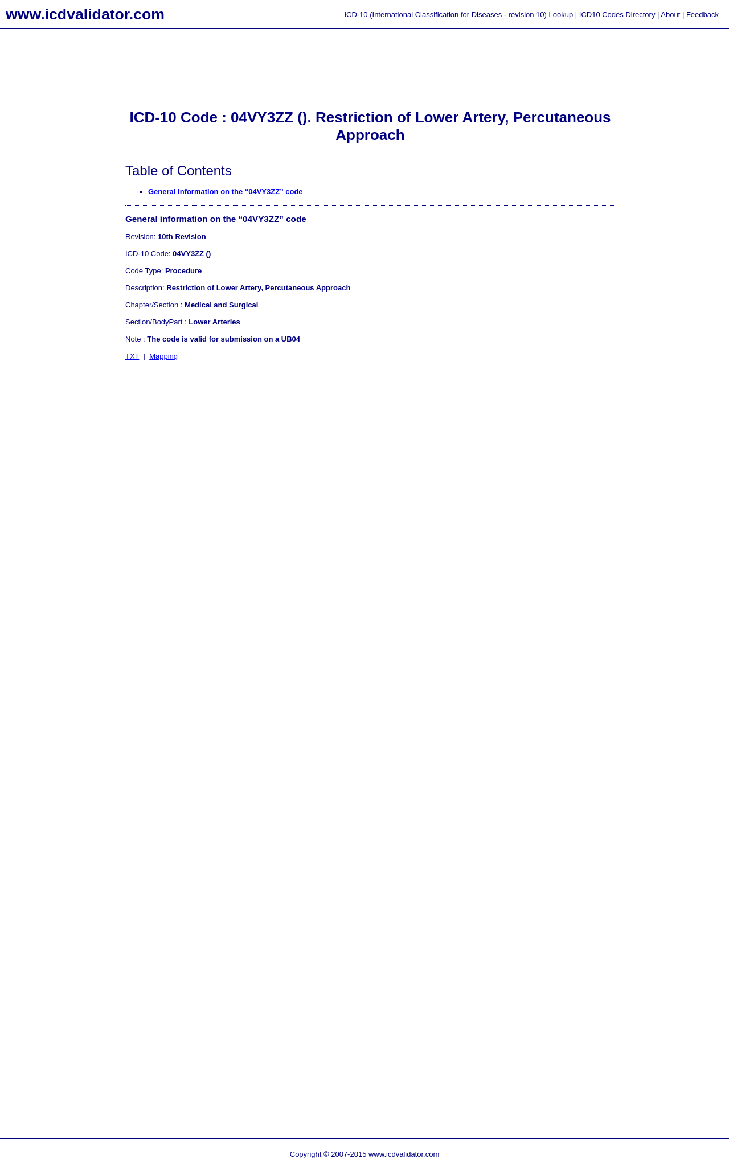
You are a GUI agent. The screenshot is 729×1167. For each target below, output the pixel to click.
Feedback (702, 14)
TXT (132, 356)
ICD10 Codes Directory (617, 14)
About (670, 14)
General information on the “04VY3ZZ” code (225, 191)
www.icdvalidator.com (85, 14)
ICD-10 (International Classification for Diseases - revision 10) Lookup (458, 14)
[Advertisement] (45, 217)
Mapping (163, 356)
